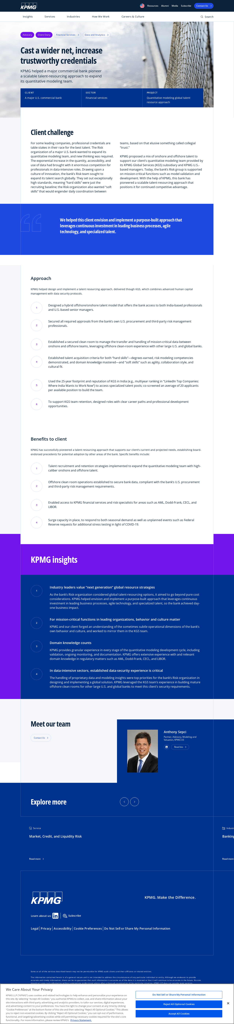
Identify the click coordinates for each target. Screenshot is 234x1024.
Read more (35, 858)
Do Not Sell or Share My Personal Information (137, 928)
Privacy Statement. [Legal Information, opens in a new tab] (81, 1020)
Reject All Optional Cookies (179, 1004)
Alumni (165, 5)
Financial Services (67, 34)
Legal (34, 928)
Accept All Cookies (179, 1013)
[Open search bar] (207, 17)
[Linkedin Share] (55, 916)
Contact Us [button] (39, 737)
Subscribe (186, 5)
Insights (28, 16)
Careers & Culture (133, 16)
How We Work (100, 16)
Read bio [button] (178, 746)
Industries (73, 16)
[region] (117, 1004)
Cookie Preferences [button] (88, 928)
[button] (142, 6)
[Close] (228, 1003)
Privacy (46, 928)
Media (175, 5)
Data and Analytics (96, 34)
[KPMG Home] (28, 5)
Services (50, 16)
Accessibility (62, 928)
